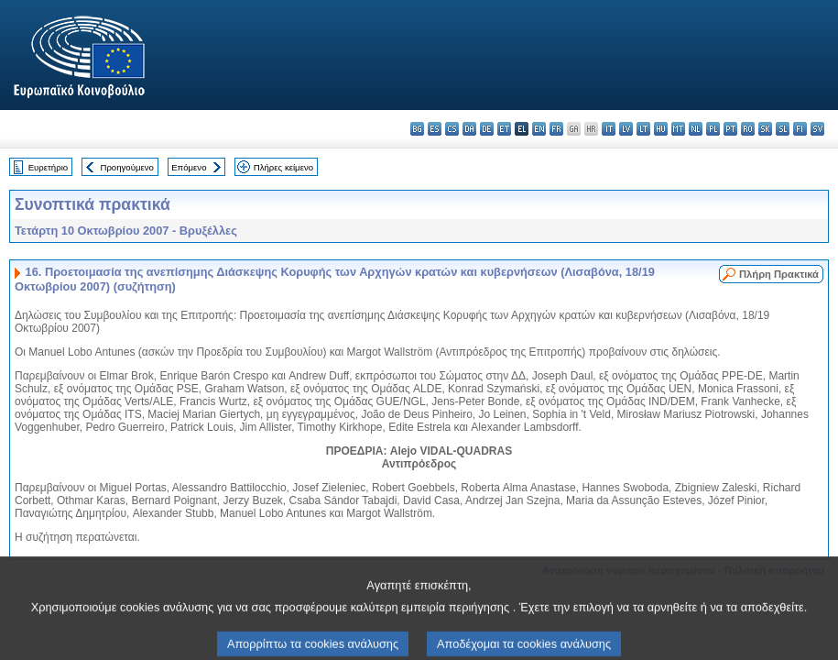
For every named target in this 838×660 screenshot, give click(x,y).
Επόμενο (188, 167)
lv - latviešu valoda (626, 129)
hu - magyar (661, 129)
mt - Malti (678, 129)
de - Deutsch (487, 129)
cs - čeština (452, 129)
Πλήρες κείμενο (283, 167)
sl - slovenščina (782, 129)
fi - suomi (800, 129)
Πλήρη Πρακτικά (779, 274)
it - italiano (608, 129)
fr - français (556, 129)
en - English (539, 129)
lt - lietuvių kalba (643, 129)
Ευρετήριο (48, 167)
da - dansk (469, 129)
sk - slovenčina (765, 129)
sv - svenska (817, 129)
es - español (434, 129)
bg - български (417, 129)
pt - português (730, 129)
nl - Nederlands (695, 129)
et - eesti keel (504, 129)
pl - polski (713, 129)
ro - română (748, 129)
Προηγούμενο (126, 167)
